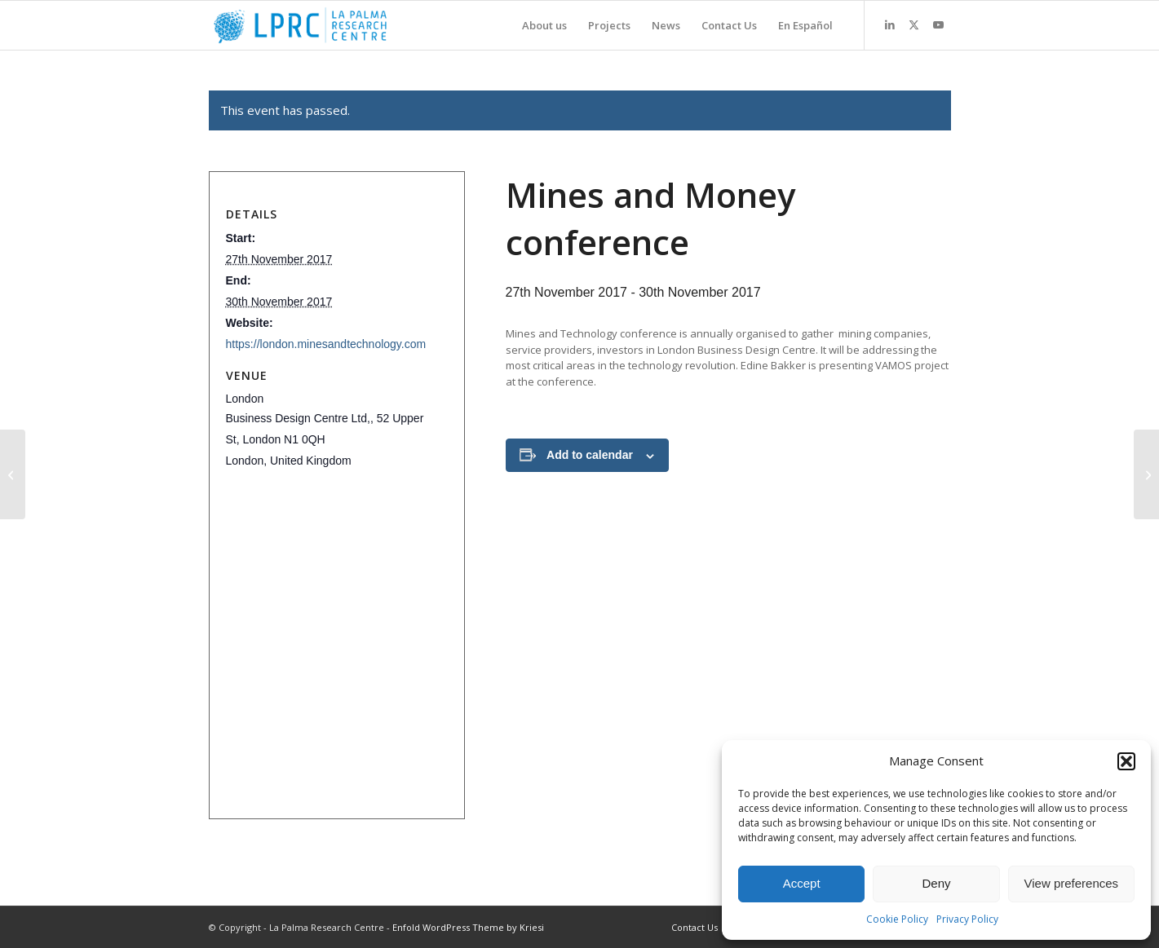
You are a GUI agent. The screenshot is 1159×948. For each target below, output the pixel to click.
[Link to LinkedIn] (890, 24)
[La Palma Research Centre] (300, 25)
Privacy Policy (967, 919)
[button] (1126, 761)
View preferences (1071, 883)
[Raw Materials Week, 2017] (12, 474)
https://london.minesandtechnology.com (326, 344)
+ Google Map (332, 547)
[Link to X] (914, 24)
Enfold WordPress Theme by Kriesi (468, 927)
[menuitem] (544, 25)
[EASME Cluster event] (1146, 474)
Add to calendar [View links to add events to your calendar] (589, 454)
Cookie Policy (897, 919)
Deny (936, 883)
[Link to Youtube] (939, 24)
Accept (802, 883)
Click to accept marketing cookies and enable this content (332, 547)
